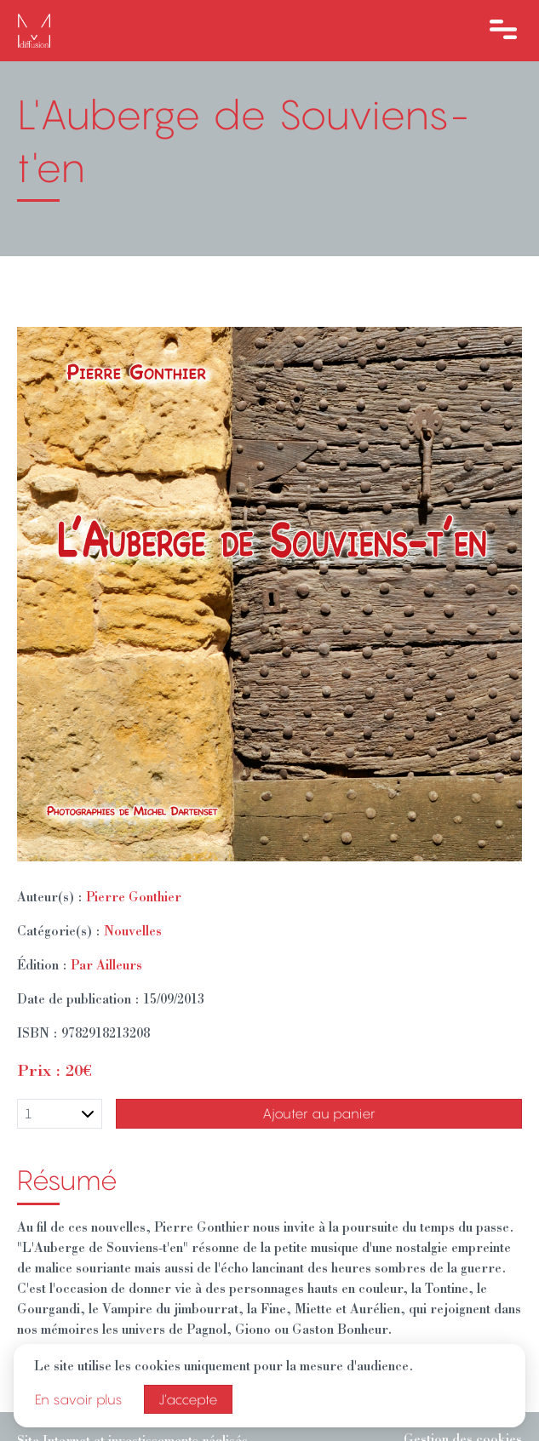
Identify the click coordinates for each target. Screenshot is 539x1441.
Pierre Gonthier (133, 899)
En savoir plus (79, 1399)
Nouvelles (133, 933)
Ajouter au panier (319, 1113)
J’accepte (188, 1399)
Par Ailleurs (106, 967)
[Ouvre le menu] (503, 31)
